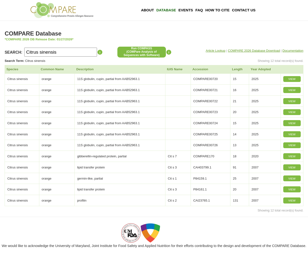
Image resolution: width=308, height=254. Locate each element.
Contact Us (243, 10)
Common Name (52, 69)
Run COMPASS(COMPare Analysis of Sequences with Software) (141, 52)
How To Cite (217, 10)
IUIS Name (175, 69)
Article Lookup (215, 50)
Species (12, 69)
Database (166, 10)
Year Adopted (261, 69)
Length (237, 69)
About (147, 10)
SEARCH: (13, 52)
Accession (200, 69)
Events (185, 10)
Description (85, 69)
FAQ (199, 10)
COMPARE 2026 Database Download (254, 50)
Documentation (293, 50)
